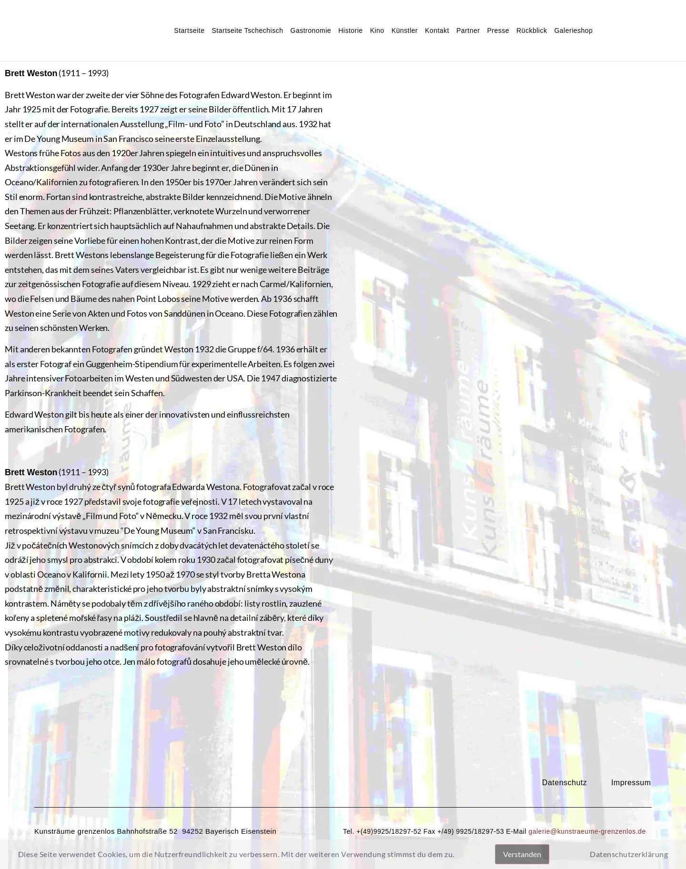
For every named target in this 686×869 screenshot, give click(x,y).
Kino (377, 30)
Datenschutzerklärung (629, 854)
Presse (498, 30)
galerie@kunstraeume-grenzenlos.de (587, 831)
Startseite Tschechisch (247, 30)
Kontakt (437, 30)
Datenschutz (564, 783)
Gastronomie (311, 30)
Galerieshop (573, 30)
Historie (350, 30)
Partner (468, 30)
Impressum (631, 783)
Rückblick (531, 30)
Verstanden (522, 854)
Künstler (405, 30)
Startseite (189, 30)
